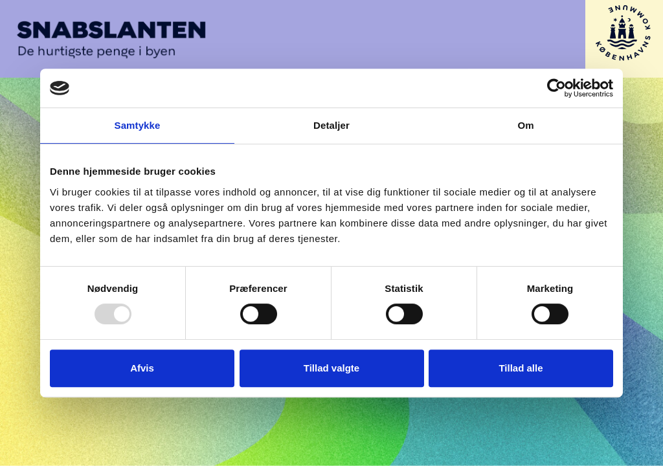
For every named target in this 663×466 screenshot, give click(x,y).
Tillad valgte (331, 367)
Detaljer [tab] (331, 125)
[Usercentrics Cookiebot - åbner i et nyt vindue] (556, 88)
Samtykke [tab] (138, 125)
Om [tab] (525, 125)
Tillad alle (521, 367)
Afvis (142, 367)
